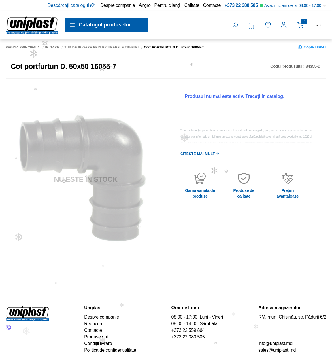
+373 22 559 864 (188, 330)
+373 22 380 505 (241, 5)
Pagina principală (23, 47)
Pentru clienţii (167, 5)
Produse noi (96, 336)
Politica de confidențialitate (110, 350)
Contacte (212, 5)
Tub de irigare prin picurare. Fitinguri (101, 47)
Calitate (191, 5)
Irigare (52, 47)
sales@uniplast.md (277, 350)
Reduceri (93, 323)
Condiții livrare (98, 343)
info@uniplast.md (275, 343)
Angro (144, 5)
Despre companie (117, 5)
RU (318, 25)
